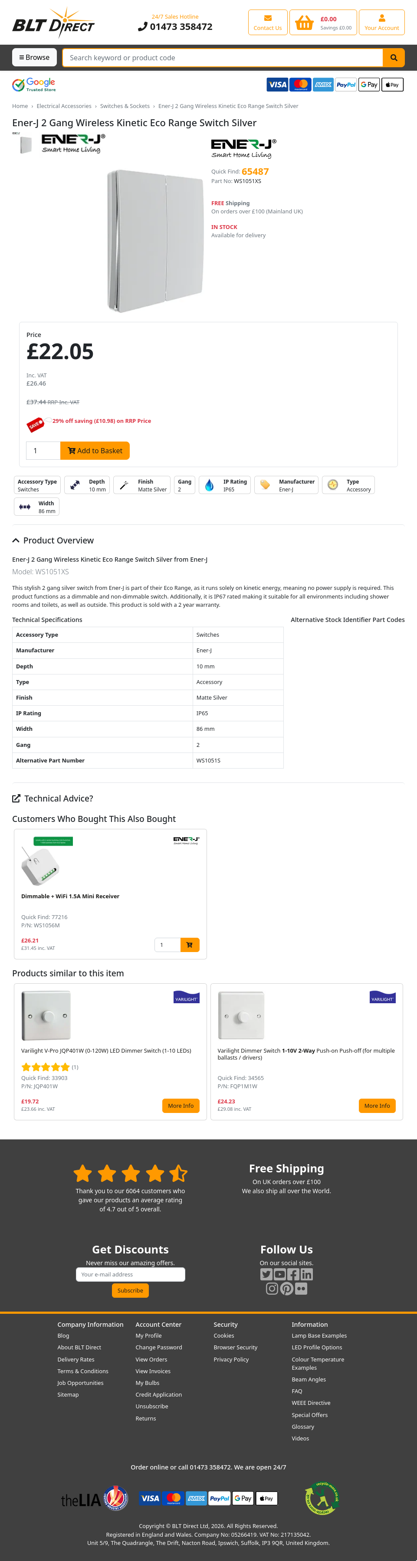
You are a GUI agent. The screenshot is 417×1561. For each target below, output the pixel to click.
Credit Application (159, 1394)
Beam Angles (309, 1379)
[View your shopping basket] (323, 22)
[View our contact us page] (268, 22)
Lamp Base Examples (319, 1335)
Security (226, 1324)
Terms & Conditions (83, 1371)
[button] (398, 894)
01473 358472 (175, 26)
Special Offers (310, 1415)
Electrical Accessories (64, 106)
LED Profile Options (317, 1347)
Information (310, 1324)
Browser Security (236, 1347)
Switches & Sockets (125, 106)
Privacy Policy (231, 1359)
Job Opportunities (81, 1383)
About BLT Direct (80, 1347)
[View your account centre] (382, 22)
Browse (34, 57)
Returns (146, 1418)
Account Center (159, 1324)
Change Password (159, 1347)
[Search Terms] (223, 57)
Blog (63, 1335)
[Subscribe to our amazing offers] (130, 1274)
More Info (181, 1105)
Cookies (224, 1335)
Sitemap (68, 1394)
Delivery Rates (76, 1359)
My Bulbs (148, 1383)
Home (20, 106)
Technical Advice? (52, 798)
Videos (300, 1438)
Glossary (303, 1426)
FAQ (297, 1391)
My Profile (149, 1335)
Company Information (91, 1324)
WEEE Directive (311, 1403)
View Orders (151, 1359)
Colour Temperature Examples (318, 1363)
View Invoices (153, 1371)
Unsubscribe (152, 1406)
